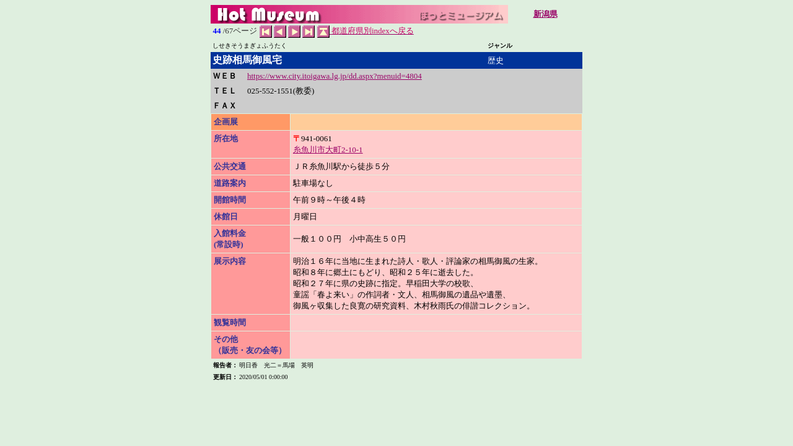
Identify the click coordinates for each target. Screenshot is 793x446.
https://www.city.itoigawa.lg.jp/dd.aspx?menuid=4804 (334, 76)
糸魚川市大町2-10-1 (328, 149)
